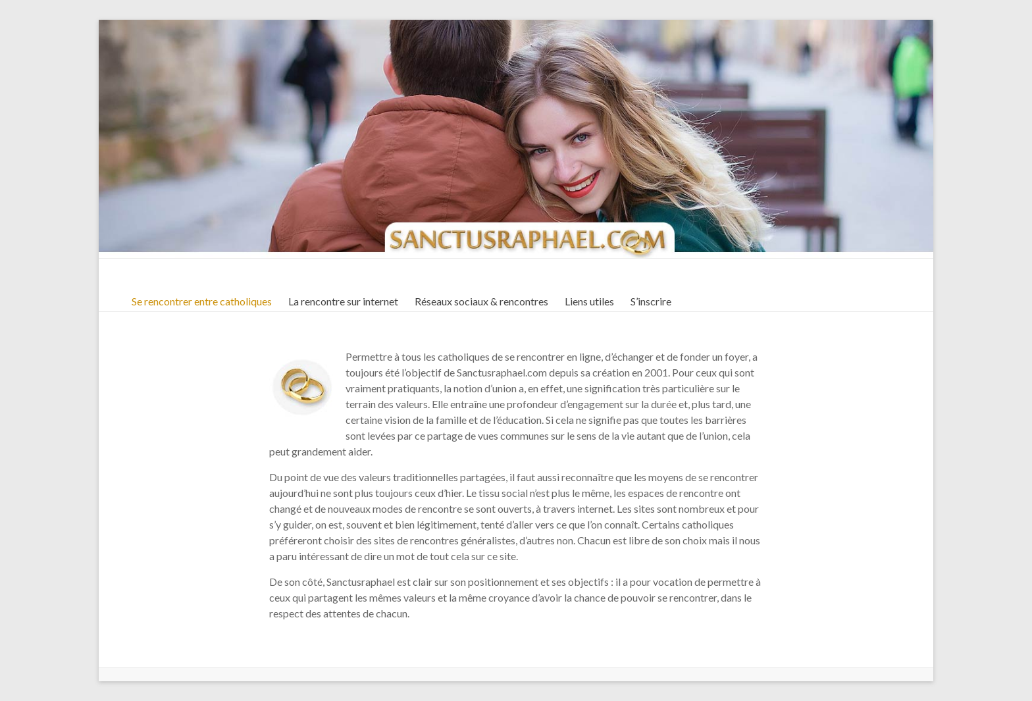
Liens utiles (589, 301)
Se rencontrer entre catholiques (202, 301)
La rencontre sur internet (343, 301)
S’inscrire (651, 301)
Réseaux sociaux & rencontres (481, 301)
